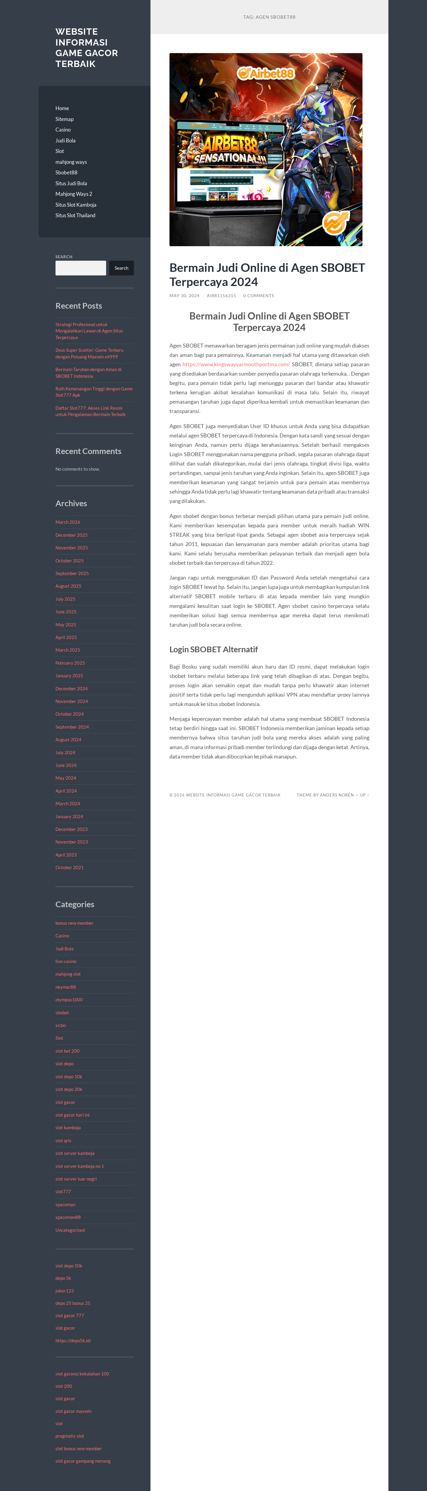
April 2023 (66, 854)
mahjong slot (68, 974)
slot (59, 1423)
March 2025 (67, 650)
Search (64, 256)
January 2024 (69, 816)
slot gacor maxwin (73, 1411)
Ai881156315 (221, 295)
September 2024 (72, 727)
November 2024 (71, 701)
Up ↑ (364, 795)
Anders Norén (337, 795)
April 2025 (66, 637)
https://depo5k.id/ (73, 1340)
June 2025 (66, 611)
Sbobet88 (66, 172)
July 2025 (65, 599)
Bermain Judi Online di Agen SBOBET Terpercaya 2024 (267, 274)
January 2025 (69, 675)
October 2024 (69, 714)
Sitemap (64, 119)
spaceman (65, 1204)
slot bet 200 (67, 1051)
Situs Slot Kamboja (75, 205)
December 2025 (71, 535)
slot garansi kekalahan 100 (82, 1373)
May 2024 (65, 777)
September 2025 (72, 573)
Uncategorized (70, 1230)
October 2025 (69, 560)
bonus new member (74, 923)
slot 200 (63, 1386)
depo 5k (63, 1278)
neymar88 (65, 987)
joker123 (64, 1290)
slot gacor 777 (69, 1315)
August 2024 (68, 739)
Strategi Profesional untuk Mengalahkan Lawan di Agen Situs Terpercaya (89, 331)
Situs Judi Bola (71, 183)
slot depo (64, 1063)
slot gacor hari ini (72, 1114)
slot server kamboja (75, 1153)
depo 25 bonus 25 (72, 1303)
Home (62, 108)
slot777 (63, 1191)
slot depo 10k (68, 1076)
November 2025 (71, 547)
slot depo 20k (68, 1089)
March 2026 (67, 522)
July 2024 (65, 752)
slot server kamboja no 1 (79, 1166)
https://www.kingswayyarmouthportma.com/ (236, 364)
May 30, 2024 (184, 295)
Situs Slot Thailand (75, 215)
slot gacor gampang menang (83, 1461)
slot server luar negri (76, 1178)
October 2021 (69, 867)
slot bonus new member (78, 1448)
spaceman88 (68, 1217)
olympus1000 (69, 999)
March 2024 (67, 803)
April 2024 (66, 790)
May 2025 (65, 624)
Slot (59, 151)
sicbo (60, 1025)
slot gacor (65, 1102)
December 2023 (71, 829)
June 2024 (66, 765)
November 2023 (71, 841)
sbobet (62, 1012)
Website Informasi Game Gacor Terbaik (86, 47)
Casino (63, 129)
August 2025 (68, 586)
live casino (65, 961)
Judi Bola (65, 140)
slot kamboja (68, 1127)
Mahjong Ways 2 (73, 194)
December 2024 (71, 688)
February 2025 (70, 663)
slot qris (63, 1140)
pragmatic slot (69, 1436)
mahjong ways (71, 162)
